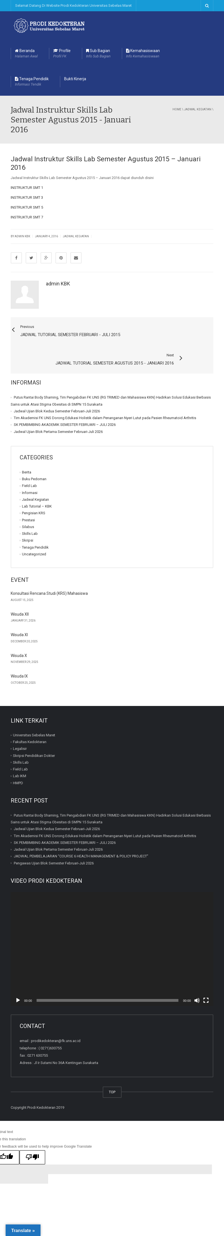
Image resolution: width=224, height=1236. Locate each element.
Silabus (28, 505)
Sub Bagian (98, 53)
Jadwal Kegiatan (197, 109)
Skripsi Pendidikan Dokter (34, 734)
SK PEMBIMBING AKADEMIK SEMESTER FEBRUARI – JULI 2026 (65, 403)
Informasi (29, 471)
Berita (26, 450)
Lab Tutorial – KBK (37, 484)
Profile (62, 53)
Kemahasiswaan (143, 53)
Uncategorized (34, 532)
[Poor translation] (32, 1135)
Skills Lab (30, 511)
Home (177, 109)
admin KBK (58, 284)
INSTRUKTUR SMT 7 (27, 217)
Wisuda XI (19, 613)
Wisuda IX (19, 654)
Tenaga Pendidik (32, 82)
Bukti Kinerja (75, 79)
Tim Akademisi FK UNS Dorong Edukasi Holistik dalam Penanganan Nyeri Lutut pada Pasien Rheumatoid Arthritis (105, 396)
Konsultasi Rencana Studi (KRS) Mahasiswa (49, 571)
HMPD (18, 761)
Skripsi (27, 518)
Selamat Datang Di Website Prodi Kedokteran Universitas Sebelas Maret (73, 5)
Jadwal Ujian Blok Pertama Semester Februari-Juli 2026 (58, 410)
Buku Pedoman (34, 457)
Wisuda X (19, 633)
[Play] (18, 978)
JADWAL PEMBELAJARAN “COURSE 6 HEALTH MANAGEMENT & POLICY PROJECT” (81, 834)
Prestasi (28, 498)
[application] (112, 927)
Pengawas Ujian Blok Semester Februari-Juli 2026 (54, 841)
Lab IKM (19, 754)
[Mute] (197, 978)
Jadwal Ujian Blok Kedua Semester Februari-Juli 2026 (57, 389)
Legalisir (20, 727)
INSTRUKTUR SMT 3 (27, 197)
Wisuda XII (20, 592)
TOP (112, 1070)
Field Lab (29, 464)
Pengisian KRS (33, 491)
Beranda (26, 53)
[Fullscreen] (206, 978)
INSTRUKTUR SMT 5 (27, 207)
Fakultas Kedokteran (29, 720)
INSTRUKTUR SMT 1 (27, 187)
